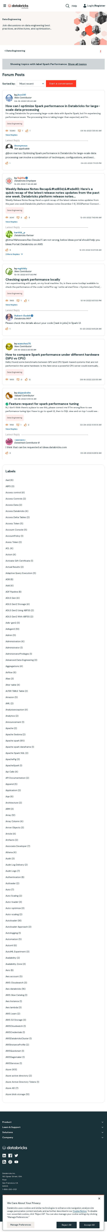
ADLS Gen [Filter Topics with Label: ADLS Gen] (11, 598)
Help (74, 5)
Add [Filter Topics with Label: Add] (8, 585)
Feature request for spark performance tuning (44, 404)
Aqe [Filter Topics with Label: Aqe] (8, 796)
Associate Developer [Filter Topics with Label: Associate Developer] (16, 846)
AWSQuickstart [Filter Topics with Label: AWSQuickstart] (13, 1050)
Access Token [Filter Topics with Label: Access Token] (12, 523)
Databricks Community (18, 6)
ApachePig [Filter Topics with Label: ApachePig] (11, 759)
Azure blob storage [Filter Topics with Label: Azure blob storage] (15, 1094)
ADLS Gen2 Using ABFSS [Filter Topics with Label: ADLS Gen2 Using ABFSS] (18, 610)
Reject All (66, 1225)
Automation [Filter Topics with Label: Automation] (12, 939)
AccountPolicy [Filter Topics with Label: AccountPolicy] (13, 535)
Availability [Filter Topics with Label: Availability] (11, 957)
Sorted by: (8, 83)
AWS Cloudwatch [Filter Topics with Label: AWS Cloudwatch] (14, 982)
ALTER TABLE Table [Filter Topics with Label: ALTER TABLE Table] (15, 691)
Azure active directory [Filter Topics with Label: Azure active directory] (17, 1075)
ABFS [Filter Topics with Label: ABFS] (8, 486)
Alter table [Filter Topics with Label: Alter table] (11, 684)
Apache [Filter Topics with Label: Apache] (9, 728)
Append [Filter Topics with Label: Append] (10, 784)
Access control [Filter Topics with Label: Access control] (13, 492)
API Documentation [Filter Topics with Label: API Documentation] (15, 777)
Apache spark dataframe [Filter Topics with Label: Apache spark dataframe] (18, 746)
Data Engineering (15, 50)
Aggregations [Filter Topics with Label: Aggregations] (12, 666)
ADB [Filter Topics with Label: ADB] (8, 579)
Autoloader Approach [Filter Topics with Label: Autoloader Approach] (17, 926)
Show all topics (77, 64)
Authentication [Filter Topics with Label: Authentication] (13, 877)
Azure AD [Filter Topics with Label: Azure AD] (10, 1088)
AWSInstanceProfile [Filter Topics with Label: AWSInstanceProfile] (15, 1044)
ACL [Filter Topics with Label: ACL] (7, 548)
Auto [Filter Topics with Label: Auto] (8, 889)
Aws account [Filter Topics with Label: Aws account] (12, 976)
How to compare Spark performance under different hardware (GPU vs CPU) (52, 356)
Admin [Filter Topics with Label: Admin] (9, 635)
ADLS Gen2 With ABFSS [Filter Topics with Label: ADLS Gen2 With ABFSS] (18, 616)
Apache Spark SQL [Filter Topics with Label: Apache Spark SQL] (15, 753)
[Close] (99, 1198)
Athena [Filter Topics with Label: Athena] (9, 852)
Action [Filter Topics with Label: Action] (9, 554)
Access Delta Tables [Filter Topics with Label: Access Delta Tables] (16, 517)
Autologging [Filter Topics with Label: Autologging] (12, 933)
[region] (53, 1212)
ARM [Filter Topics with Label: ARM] (8, 808)
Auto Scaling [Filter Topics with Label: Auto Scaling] (12, 895)
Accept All (89, 1225)
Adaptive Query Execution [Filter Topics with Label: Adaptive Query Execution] (19, 573)
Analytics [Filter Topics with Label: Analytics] (10, 715)
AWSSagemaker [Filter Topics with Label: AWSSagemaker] (14, 1057)
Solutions (7, 1132)
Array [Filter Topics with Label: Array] (8, 815)
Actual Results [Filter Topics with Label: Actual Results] (13, 567)
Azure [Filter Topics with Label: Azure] (8, 1069)
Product (6, 1122)
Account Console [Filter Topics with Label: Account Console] (14, 529)
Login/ (96, 5)
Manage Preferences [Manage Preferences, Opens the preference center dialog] (20, 1224)
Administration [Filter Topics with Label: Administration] (13, 641)
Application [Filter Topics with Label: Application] (11, 790)
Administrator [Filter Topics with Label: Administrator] (13, 647)
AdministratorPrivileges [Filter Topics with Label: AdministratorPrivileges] (17, 653)
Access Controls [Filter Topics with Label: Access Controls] (14, 498)
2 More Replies (13, 254)
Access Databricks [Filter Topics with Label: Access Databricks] (15, 511)
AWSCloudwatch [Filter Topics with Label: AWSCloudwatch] (14, 1026)
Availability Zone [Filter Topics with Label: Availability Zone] (14, 964)
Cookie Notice (80, 1211)
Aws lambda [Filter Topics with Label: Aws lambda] (12, 1007)
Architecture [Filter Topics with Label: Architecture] (12, 802)
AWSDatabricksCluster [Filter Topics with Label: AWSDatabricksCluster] (17, 1038)
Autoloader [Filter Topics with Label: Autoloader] (11, 920)
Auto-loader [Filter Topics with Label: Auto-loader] (12, 902)
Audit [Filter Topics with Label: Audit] (8, 858)
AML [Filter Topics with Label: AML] (8, 703)
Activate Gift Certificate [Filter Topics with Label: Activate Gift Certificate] (18, 560)
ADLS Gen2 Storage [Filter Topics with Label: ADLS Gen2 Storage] (16, 604)
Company (7, 1137)
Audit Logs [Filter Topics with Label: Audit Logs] (11, 871)
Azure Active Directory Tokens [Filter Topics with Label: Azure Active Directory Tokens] (21, 1081)
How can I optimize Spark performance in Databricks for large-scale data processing (53, 108)
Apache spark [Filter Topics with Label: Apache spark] (13, 740)
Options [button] (100, 51)
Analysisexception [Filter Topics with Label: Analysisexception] (15, 709)
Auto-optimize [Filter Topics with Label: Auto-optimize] (13, 908)
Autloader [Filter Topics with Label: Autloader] (11, 883)
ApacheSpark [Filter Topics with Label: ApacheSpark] (12, 765)
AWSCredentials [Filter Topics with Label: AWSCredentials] (14, 1032)
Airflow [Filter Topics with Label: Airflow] (9, 672)
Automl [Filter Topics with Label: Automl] (9, 945)
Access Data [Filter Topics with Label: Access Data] (12, 504)
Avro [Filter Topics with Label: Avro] (8, 970)
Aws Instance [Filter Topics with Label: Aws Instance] (12, 1001)
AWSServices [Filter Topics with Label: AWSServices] (12, 1063)
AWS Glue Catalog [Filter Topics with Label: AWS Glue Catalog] (15, 995)
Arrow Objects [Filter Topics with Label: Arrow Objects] (13, 827)
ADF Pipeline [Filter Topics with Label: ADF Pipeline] (12, 591)
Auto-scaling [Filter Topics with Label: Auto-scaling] (12, 914)
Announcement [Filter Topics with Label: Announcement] (13, 722)
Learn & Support (11, 1127)
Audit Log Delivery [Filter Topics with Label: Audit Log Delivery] (15, 864)
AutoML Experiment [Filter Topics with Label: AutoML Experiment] (16, 951)
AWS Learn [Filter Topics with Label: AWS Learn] (11, 1013)
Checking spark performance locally (33, 279)
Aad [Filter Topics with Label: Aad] (8, 480)
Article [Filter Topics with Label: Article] (9, 833)
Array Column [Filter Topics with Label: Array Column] (13, 821)
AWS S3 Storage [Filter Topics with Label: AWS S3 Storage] (14, 1019)
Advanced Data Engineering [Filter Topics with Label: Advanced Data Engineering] (20, 660)
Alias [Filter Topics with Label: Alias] (8, 678)
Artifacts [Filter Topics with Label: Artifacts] (10, 839)
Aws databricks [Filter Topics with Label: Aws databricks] (13, 988)
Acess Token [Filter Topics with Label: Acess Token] (12, 542)
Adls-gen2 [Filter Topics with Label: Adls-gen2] (11, 622)
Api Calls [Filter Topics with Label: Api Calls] (10, 771)
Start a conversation (61, 83)
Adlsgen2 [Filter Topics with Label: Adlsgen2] (10, 629)
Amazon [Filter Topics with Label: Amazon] (10, 697)
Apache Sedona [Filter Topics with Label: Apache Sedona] (14, 734)
